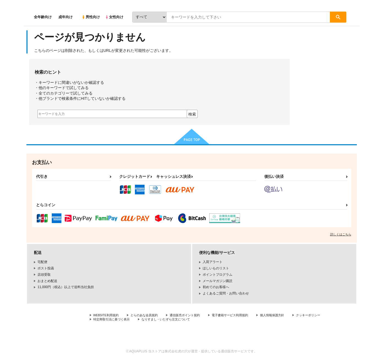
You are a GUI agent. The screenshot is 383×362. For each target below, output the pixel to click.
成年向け (65, 17)
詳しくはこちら (340, 234)
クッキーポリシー (106, 320)
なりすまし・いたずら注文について (209, 320)
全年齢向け (43, 17)
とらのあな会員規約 (148, 315)
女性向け (114, 17)
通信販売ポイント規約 (191, 315)
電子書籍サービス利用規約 (239, 315)
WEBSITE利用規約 (107, 315)
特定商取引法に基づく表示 (151, 320)
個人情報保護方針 (284, 315)
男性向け (91, 17)
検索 (192, 114)
